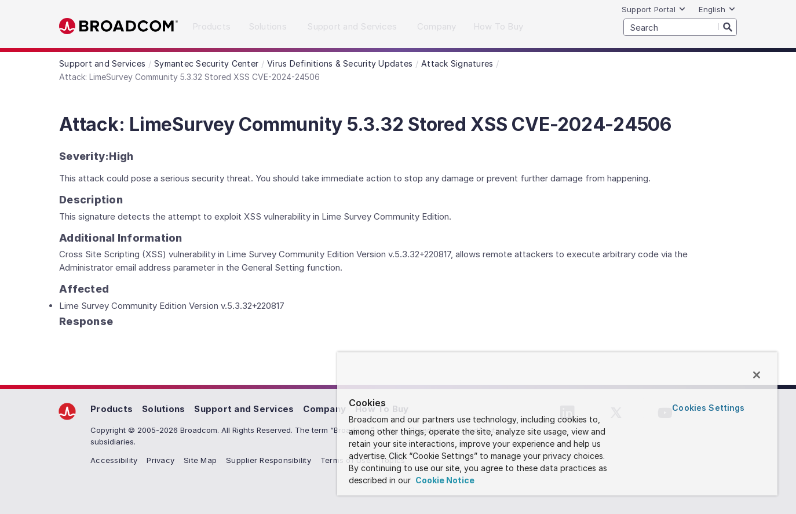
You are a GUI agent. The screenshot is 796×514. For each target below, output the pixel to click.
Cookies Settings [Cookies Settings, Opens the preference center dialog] (708, 408)
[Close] (756, 375)
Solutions (163, 408)
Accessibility (113, 460)
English (717, 9)
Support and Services (244, 408)
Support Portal (654, 9)
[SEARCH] (680, 27)
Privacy (160, 460)
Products (111, 408)
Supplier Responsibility (268, 460)
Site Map (200, 460)
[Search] (727, 26)
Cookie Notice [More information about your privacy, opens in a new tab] (444, 480)
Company (324, 408)
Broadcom (118, 26)
